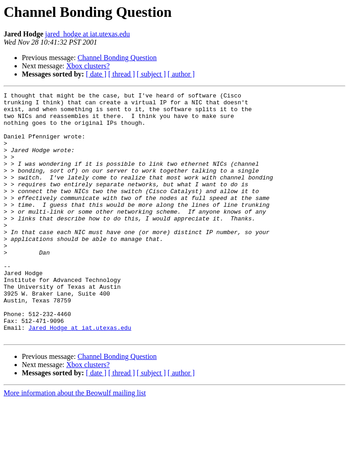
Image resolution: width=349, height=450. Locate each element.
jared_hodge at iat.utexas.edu (87, 34)
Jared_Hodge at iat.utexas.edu (80, 375)
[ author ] (181, 74)
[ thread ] (121, 74)
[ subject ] (151, 74)
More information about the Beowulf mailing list (75, 442)
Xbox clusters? (88, 66)
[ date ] (96, 74)
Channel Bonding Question (117, 57)
